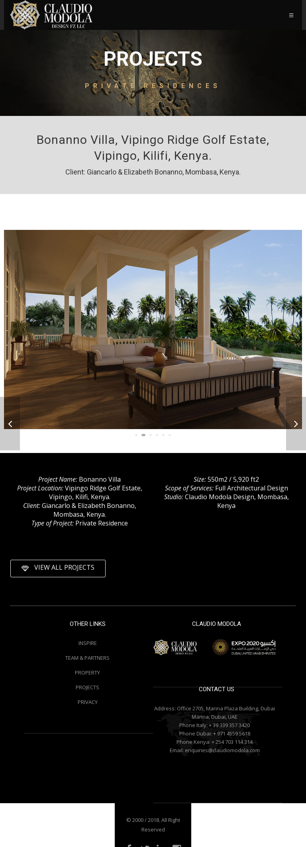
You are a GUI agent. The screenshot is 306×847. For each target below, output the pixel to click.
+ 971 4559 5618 (231, 733)
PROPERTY (87, 672)
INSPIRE (87, 643)
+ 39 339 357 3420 (229, 725)
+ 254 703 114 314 (232, 741)
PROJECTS (87, 687)
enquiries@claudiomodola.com (222, 750)
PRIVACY (88, 702)
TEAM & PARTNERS (87, 657)
